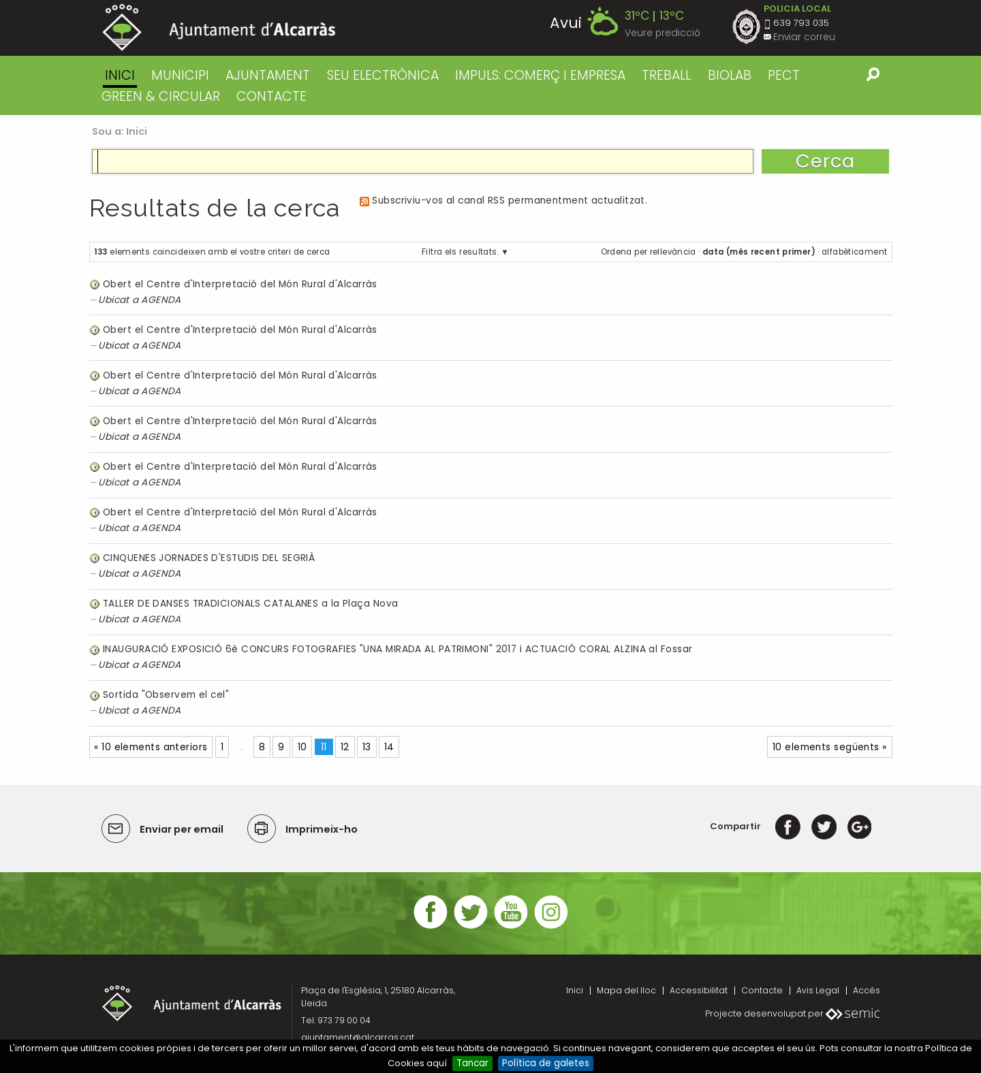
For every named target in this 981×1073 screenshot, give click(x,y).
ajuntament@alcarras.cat (357, 1037)
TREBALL (666, 75)
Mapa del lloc (626, 990)
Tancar (472, 1063)
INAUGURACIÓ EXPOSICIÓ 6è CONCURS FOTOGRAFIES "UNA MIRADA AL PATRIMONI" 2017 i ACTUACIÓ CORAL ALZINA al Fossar (397, 649)
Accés (866, 990)
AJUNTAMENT (267, 75)
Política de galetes (545, 1063)
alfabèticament (854, 251)
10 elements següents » (830, 747)
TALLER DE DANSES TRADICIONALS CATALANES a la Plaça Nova (250, 603)
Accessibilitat (699, 990)
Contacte (762, 990)
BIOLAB (729, 75)
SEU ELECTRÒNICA (383, 75)
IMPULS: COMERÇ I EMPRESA (540, 75)
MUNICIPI (180, 75)
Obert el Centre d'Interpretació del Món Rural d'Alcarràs (240, 284)
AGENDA (161, 299)
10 (302, 747)
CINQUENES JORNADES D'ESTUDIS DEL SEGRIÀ (209, 557)
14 (389, 747)
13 (366, 747)
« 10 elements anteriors (150, 747)
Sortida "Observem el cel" (166, 694)
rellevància (673, 251)
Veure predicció (662, 33)
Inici (120, 75)
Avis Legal (817, 990)
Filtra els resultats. (460, 251)
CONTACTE (271, 96)
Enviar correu (804, 37)
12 (345, 747)
